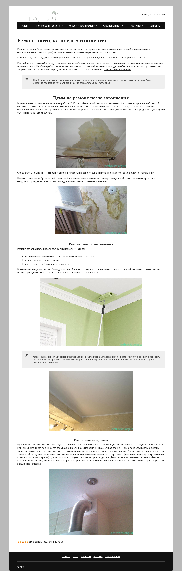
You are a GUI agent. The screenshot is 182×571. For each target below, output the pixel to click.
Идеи (25, 25)
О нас (75, 556)
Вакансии (98, 556)
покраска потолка (91, 269)
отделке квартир (111, 172)
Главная (66, 556)
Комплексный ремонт (48, 25)
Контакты (154, 25)
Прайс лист (135, 25)
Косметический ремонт (82, 25)
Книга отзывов (112, 556)
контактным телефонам (117, 69)
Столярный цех (111, 25)
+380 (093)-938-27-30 (153, 14)
